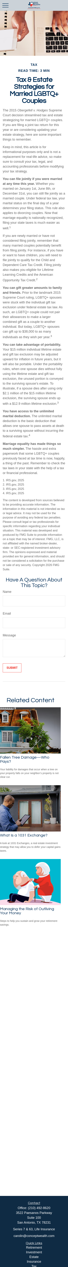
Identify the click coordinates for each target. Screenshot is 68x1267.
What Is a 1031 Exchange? (24, 835)
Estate (34, 1257)
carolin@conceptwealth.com (34, 1236)
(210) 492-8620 (39, 1208)
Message (9, 635)
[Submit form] (12, 667)
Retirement (34, 1247)
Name (7, 592)
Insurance (34, 1261)
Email (7, 613)
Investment (34, 1252)
